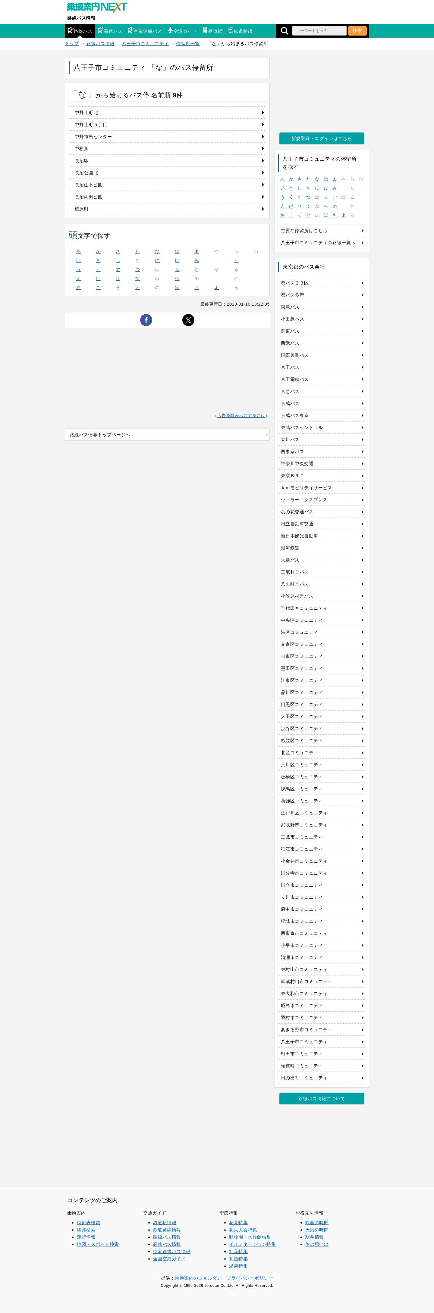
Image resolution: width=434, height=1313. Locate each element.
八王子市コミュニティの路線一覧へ (318, 242)
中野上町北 (86, 112)
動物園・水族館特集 (250, 1237)
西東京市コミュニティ (304, 933)
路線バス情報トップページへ (100, 434)
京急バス (290, 391)
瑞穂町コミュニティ (302, 1065)
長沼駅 (82, 160)
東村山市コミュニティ (304, 969)
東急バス (290, 307)
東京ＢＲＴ (292, 475)
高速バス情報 (167, 1244)
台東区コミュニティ (302, 656)
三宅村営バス (295, 571)
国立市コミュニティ (302, 885)
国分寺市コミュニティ (304, 873)
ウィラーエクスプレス (304, 499)
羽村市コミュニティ (302, 1017)
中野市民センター (93, 136)
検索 (357, 30)
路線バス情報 (81, 17)
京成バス (290, 403)
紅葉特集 (238, 1251)
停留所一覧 (188, 43)
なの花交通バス (297, 511)
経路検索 (86, 1229)
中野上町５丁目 (91, 124)
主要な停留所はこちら (304, 230)
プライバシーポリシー (249, 1277)
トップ (72, 43)
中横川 (82, 148)
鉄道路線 (240, 30)
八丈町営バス (295, 583)
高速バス (110, 30)
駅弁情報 (314, 1237)
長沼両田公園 (89, 196)
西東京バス (292, 451)
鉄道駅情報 (165, 1222)
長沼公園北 (86, 172)
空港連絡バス (145, 30)
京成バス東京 (295, 415)
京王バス (290, 367)
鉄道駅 (212, 30)
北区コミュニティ (299, 752)
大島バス (290, 559)
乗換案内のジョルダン (198, 1277)
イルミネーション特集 (252, 1244)
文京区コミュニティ (302, 644)
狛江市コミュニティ (302, 848)
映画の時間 (317, 1222)
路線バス (80, 30)
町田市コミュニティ (302, 1053)
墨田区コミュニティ (302, 668)
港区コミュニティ (299, 632)
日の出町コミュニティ (304, 1077)
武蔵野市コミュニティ (304, 824)
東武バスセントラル (302, 427)
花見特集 (238, 1222)
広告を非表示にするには (241, 415)
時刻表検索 (88, 1222)
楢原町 (82, 208)
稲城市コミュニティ (302, 921)
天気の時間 (317, 1229)
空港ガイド (182, 30)
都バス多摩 (292, 294)
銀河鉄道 (290, 547)
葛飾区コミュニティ (302, 800)
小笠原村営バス (297, 596)
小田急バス (292, 319)
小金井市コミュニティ (304, 860)
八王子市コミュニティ (145, 43)
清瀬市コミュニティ (302, 957)
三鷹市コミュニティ (302, 836)
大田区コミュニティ (302, 716)
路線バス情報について (321, 1098)
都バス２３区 (295, 282)
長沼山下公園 (89, 184)
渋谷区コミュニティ (302, 728)
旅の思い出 (317, 1244)
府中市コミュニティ (302, 909)
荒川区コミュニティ (302, 764)
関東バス (290, 331)
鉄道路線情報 (167, 1229)
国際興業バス (295, 355)
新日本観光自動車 (299, 535)
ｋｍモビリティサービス (306, 487)
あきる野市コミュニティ (306, 1029)
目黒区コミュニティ (302, 704)
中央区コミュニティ (302, 620)
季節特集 (228, 1212)
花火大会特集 (243, 1229)
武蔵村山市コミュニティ (306, 981)
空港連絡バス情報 (171, 1251)
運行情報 (86, 1237)
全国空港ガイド (169, 1258)
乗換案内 (76, 1212)
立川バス (290, 439)
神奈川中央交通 (297, 463)
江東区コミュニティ (302, 680)
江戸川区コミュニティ (304, 812)
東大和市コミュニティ (304, 993)
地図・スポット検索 (98, 1244)
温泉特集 (238, 1265)
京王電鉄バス (295, 379)
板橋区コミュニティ (302, 776)
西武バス (290, 343)
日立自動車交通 (297, 523)
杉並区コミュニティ (302, 740)
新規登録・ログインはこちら (321, 138)
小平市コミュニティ (302, 945)
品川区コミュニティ (302, 692)
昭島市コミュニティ (302, 1005)
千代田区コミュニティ (304, 608)
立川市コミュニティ (302, 897)
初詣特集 (238, 1258)
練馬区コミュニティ (302, 788)
